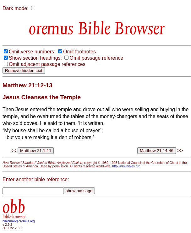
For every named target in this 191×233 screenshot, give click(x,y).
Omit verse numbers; (32, 51)
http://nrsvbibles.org (126, 166)
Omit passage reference (96, 58)
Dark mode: (16, 8)
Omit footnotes (79, 51)
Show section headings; (35, 58)
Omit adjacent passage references (47, 64)
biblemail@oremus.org (19, 221)
